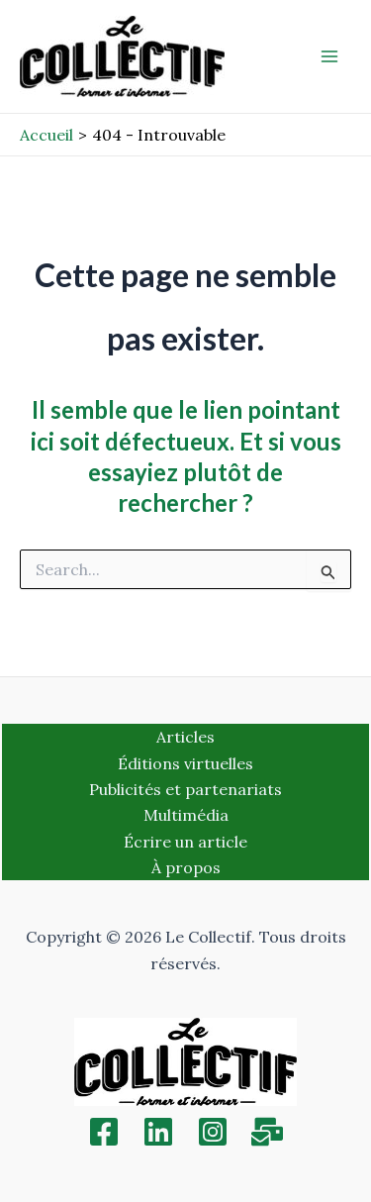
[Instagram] (213, 1132)
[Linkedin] (158, 1132)
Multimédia (186, 815)
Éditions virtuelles (185, 763)
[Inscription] (267, 1132)
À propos (186, 867)
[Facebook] (104, 1132)
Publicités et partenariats (185, 789)
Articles (185, 737)
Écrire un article (185, 841)
